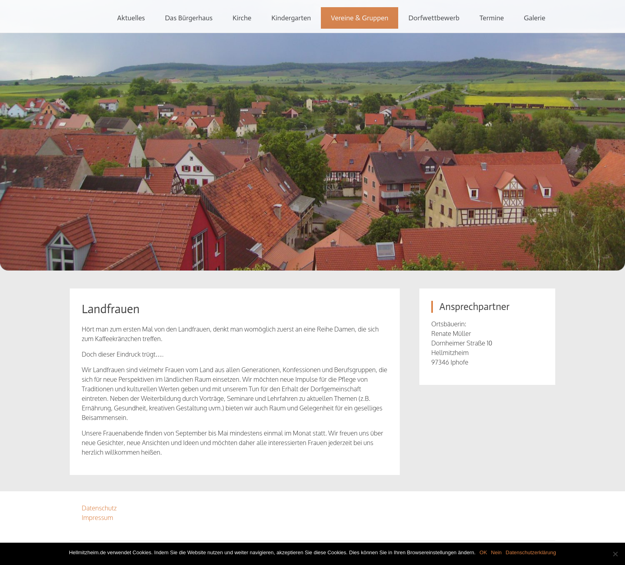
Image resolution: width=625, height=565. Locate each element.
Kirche (241, 18)
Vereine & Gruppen (359, 18)
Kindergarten (291, 18)
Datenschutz (99, 508)
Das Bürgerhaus (189, 18)
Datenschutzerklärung (531, 552)
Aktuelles (131, 18)
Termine (492, 18)
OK (483, 552)
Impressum (97, 518)
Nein (496, 552)
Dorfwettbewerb (433, 18)
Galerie (534, 18)
